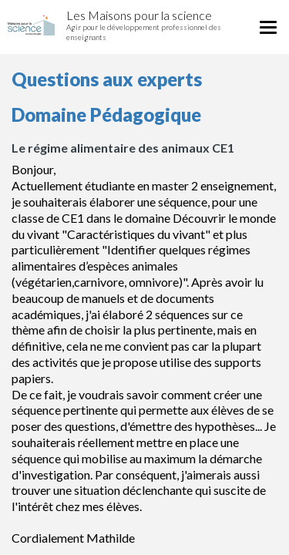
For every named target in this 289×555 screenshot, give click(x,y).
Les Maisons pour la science (139, 15)
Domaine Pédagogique (106, 114)
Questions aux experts (107, 79)
